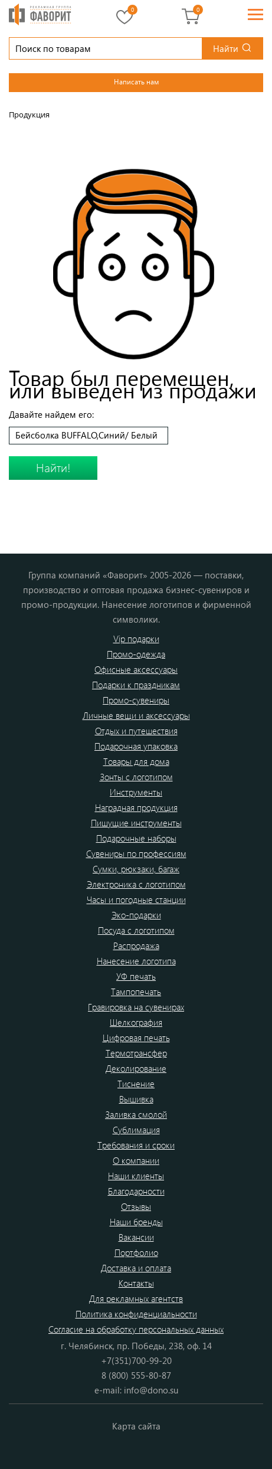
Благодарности (136, 1191)
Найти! (53, 467)
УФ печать (136, 976)
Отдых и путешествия (136, 731)
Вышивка (136, 1099)
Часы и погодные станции (136, 899)
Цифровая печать (136, 1037)
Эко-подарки (136, 915)
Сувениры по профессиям (136, 853)
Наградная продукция (136, 807)
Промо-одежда (136, 654)
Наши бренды (136, 1222)
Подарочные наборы (136, 838)
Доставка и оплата (136, 1268)
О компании (136, 1160)
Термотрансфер (136, 1053)
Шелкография (136, 1022)
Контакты (136, 1283)
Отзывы (136, 1206)
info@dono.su (151, 1390)
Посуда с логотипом (136, 930)
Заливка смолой (136, 1114)
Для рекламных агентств (136, 1298)
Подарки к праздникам (136, 685)
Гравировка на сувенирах (136, 1007)
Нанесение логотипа (136, 961)
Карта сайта (136, 1426)
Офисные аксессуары (136, 669)
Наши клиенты (136, 1176)
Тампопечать (136, 991)
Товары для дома (136, 761)
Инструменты (136, 792)
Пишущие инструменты (136, 823)
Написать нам (136, 81)
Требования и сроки (136, 1145)
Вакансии (136, 1237)
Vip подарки (136, 638)
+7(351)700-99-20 (136, 1360)
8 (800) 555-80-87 (136, 1375)
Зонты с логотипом (136, 777)
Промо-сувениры (136, 700)
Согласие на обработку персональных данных (136, 1329)
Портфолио (136, 1252)
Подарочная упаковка (136, 746)
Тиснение (136, 1084)
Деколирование (136, 1068)
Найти (225, 48)
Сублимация (136, 1130)
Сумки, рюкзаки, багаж (136, 869)
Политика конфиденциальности (136, 1314)
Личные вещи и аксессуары (136, 715)
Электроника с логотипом (136, 884)
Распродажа (136, 945)
